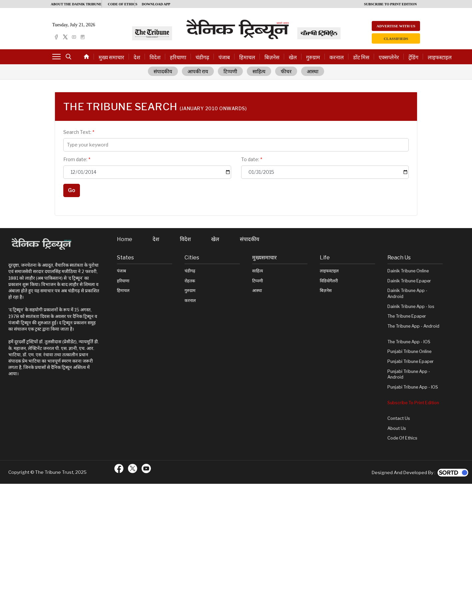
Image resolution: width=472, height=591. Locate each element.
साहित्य (258, 71)
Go (71, 190)
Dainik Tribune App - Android (407, 293)
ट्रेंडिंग (413, 57)
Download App (156, 4)
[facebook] (56, 37)
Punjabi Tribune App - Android (408, 374)
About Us (396, 428)
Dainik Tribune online (408, 270)
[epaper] (82, 37)
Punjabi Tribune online (409, 351)
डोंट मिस (361, 57)
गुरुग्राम (313, 57)
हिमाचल (247, 57)
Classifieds (396, 39)
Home (124, 239)
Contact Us (398, 418)
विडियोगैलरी (329, 280)
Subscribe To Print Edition (413, 402)
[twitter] (65, 37)
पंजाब (224, 57)
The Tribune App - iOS (408, 341)
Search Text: (78, 132)
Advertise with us (395, 26)
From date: (76, 159)
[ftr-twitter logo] (132, 468)
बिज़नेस (271, 57)
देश (137, 57)
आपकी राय (198, 71)
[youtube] (74, 37)
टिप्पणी (230, 71)
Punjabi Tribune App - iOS (412, 387)
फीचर (286, 71)
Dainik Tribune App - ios (410, 306)
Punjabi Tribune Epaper (410, 361)
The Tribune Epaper (406, 316)
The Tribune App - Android (413, 326)
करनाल (336, 57)
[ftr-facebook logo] (119, 468)
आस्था (312, 71)
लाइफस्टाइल (440, 57)
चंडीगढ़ (202, 57)
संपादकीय (163, 71)
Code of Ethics (402, 438)
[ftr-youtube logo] (146, 468)
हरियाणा (178, 57)
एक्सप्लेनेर (389, 57)
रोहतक (190, 280)
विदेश (155, 57)
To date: (251, 159)
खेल (293, 57)
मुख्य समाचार (111, 57)
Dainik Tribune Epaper (409, 280)
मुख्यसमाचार (264, 258)
